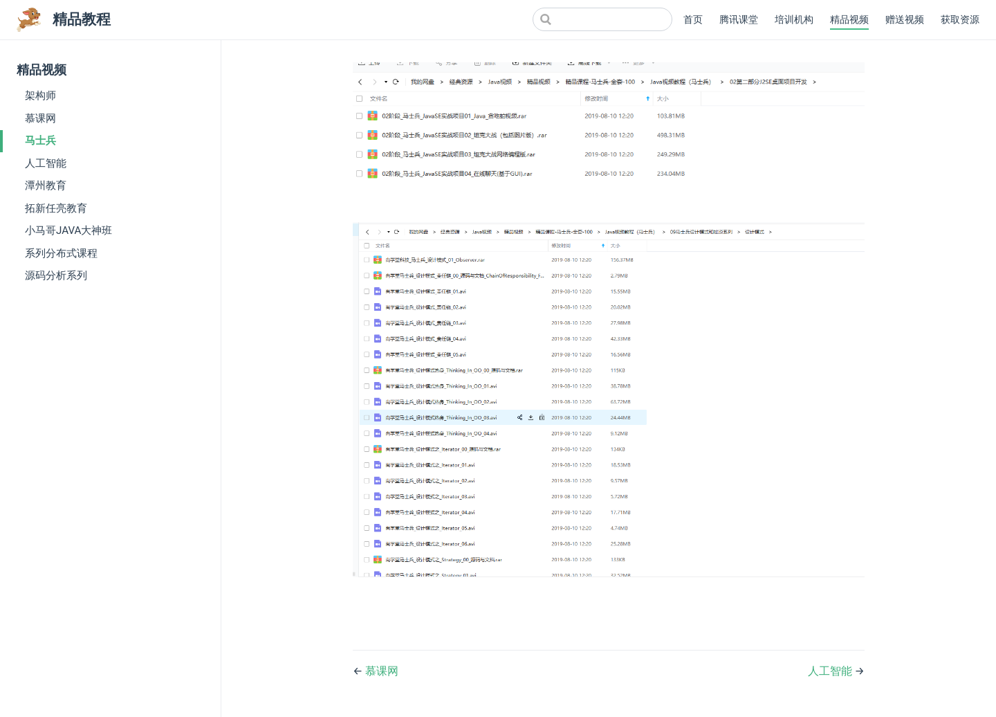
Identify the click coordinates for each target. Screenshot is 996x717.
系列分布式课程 (61, 253)
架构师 (40, 95)
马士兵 (40, 140)
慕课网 (40, 118)
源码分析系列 (56, 275)
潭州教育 (45, 185)
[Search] (602, 19)
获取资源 (960, 20)
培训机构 (794, 20)
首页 (693, 20)
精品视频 (849, 20)
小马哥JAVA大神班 (69, 230)
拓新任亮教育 (56, 208)
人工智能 (45, 163)
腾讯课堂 (738, 20)
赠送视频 (904, 20)
